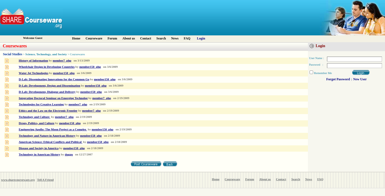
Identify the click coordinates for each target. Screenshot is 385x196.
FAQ (187, 38)
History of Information (33, 60)
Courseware (93, 38)
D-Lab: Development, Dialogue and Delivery (47, 91)
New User (360, 79)
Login (201, 38)
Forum (112, 38)
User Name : (316, 58)
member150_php (90, 66)
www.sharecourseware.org (18, 179)
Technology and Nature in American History (47, 135)
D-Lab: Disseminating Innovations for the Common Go (54, 79)
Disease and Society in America (39, 148)
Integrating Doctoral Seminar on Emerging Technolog (53, 98)
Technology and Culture (34, 116)
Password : (316, 64)
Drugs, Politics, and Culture (36, 123)
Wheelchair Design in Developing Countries (47, 66)
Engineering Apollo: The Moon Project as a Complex (53, 129)
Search (161, 38)
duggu (69, 154)
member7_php (62, 60)
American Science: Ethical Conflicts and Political (50, 141)
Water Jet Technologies (33, 73)
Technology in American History (39, 154)
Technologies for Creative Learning (41, 104)
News (174, 38)
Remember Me (323, 73)
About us (128, 38)
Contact (145, 38)
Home (76, 38)
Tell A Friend (45, 179)
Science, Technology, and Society (46, 54)
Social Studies (12, 54)
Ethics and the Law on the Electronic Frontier (48, 110)
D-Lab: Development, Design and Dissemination (49, 85)
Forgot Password (338, 79)
